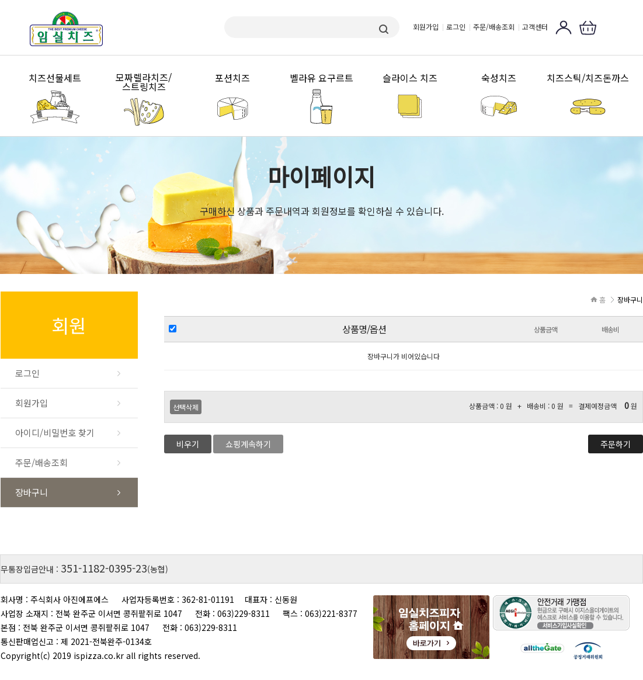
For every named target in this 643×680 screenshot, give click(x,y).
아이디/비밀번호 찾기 (55, 432)
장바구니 (31, 492)
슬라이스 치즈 (410, 78)
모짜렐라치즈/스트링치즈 (144, 82)
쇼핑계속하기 (248, 444)
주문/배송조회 (494, 27)
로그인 (455, 27)
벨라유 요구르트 (321, 78)
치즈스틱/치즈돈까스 (588, 78)
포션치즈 (232, 78)
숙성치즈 (498, 78)
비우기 (187, 444)
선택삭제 (186, 407)
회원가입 (426, 27)
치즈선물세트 (55, 78)
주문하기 (615, 444)
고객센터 (535, 27)
